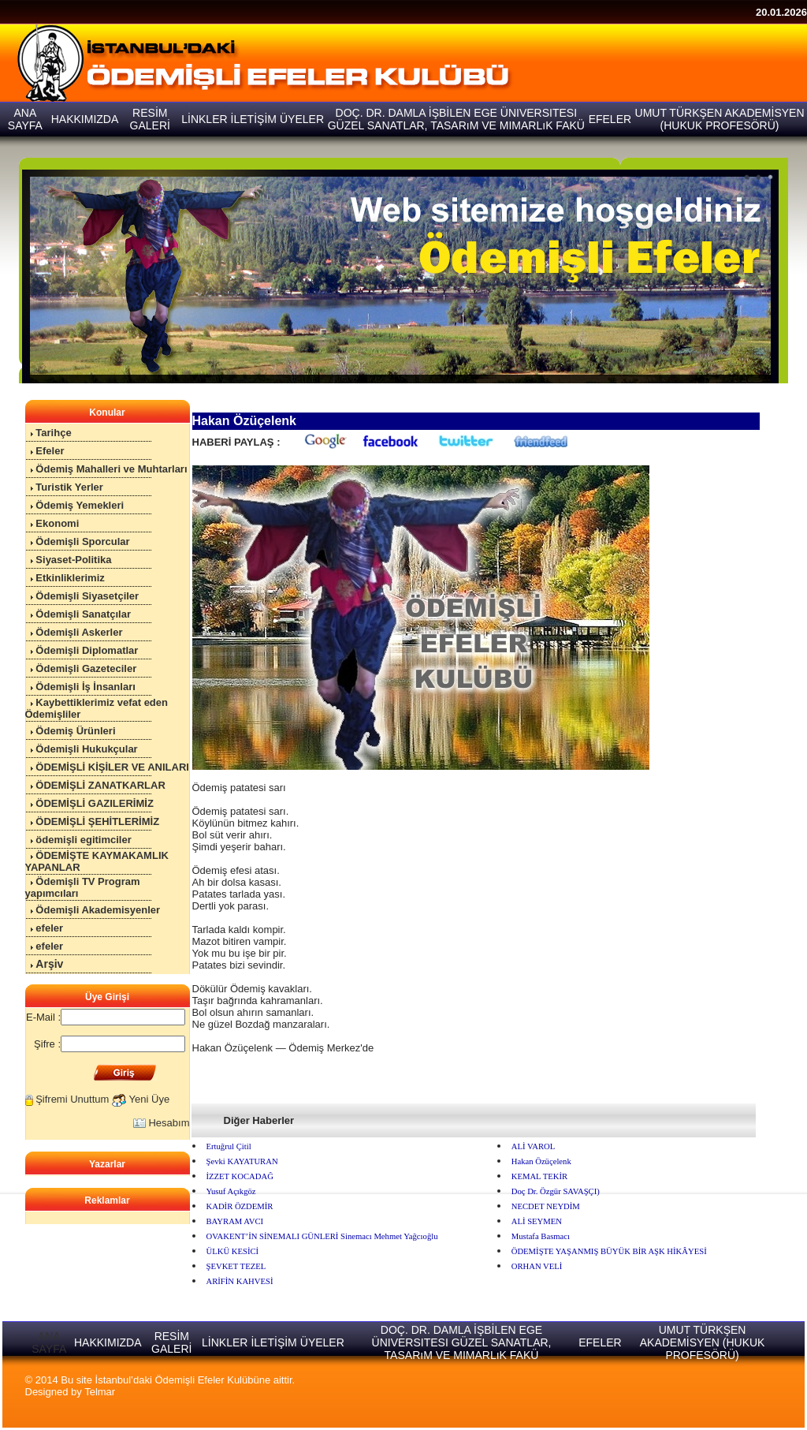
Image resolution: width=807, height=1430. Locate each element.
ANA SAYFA (49, 1342)
